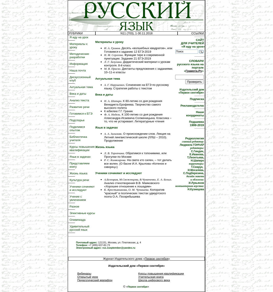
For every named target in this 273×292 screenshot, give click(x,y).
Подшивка (197, 123)
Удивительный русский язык (79, 228)
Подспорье (77, 120)
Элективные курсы (82, 213)
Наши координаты (195, 113)
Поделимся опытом (77, 128)
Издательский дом (191, 91)
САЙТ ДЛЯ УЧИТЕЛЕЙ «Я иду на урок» (193, 43)
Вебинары (84, 273)
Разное (74, 206)
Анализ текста (79, 100)
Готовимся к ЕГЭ (81, 113)
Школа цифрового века (154, 280)
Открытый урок (87, 277)
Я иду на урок (79, 37)
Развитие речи (79, 107)
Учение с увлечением (78, 198)
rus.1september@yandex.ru (118, 247)
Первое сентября (156, 258)
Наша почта (78, 70)
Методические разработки (79, 55)
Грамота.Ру (194, 71)
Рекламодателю (192, 105)
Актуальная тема (81, 87)
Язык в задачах (80, 156)
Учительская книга (150, 277)
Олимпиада (77, 219)
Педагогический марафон (94, 280)
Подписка (197, 99)
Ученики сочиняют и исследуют (82, 188)
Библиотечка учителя (78, 138)
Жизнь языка (78, 173)
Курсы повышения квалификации (82, 148)
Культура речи (79, 180)
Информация (79, 63)
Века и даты (78, 93)
